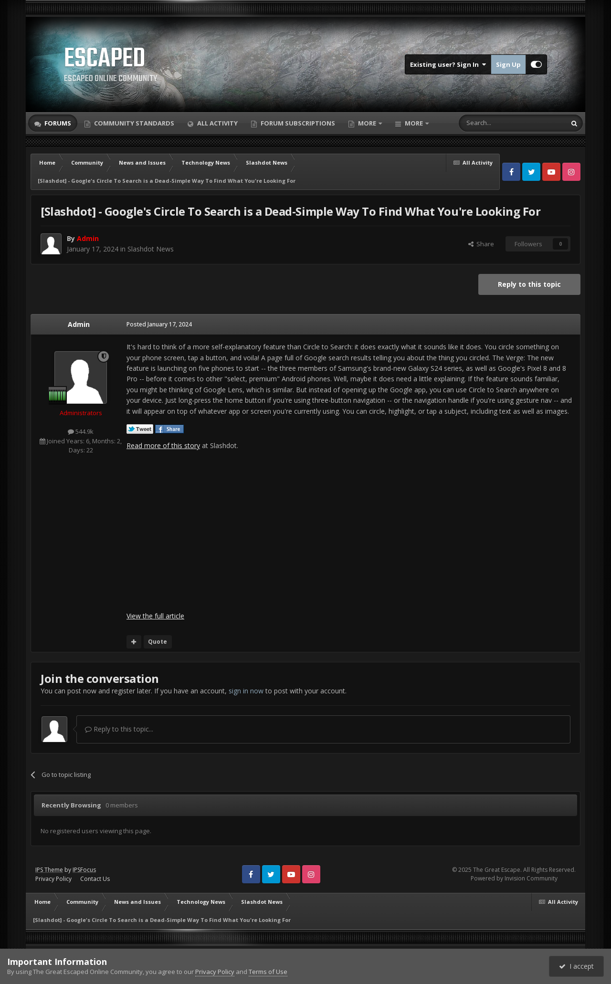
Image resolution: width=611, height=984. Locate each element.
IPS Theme (49, 870)
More (367, 123)
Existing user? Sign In (448, 64)
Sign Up (508, 64)
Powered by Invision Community (514, 878)
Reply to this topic (529, 284)
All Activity (217, 123)
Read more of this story (163, 445)
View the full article (155, 615)
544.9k (81, 431)
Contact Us (95, 879)
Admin (79, 324)
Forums (57, 123)
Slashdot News (150, 248)
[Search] (489, 123)
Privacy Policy (53, 879)
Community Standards (133, 123)
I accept (576, 966)
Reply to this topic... (119, 728)
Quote (157, 642)
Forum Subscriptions (297, 123)
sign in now (246, 690)
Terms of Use (268, 971)
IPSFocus (84, 870)
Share (481, 244)
